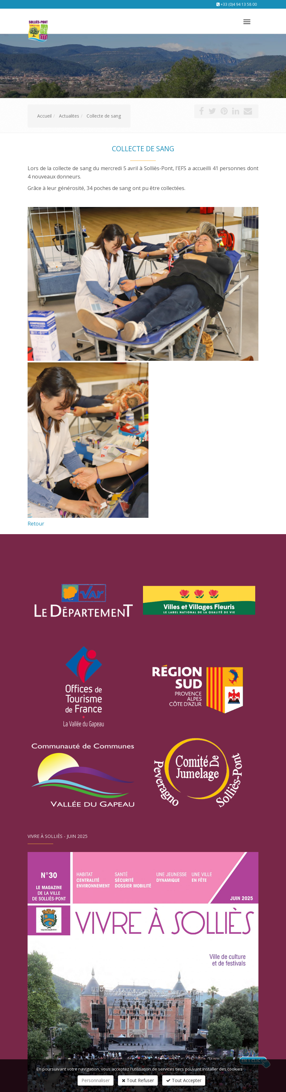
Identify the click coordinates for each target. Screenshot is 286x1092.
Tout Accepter (183, 1080)
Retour (36, 523)
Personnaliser (95, 1080)
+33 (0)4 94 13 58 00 (239, 4)
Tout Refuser (138, 1080)
